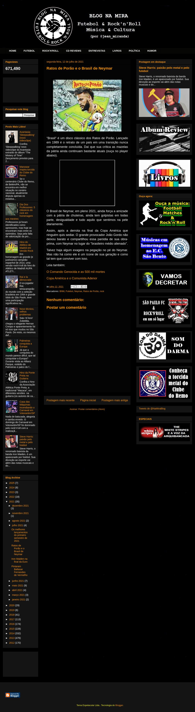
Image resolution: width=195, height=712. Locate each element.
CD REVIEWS (73, 50)
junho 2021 (18, 581)
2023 (12, 492)
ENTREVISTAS (97, 50)
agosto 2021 (19, 520)
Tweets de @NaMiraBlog (152, 408)
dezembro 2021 (20, 505)
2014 (12, 633)
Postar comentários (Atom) (91, 409)
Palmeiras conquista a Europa (26, 343)
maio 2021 (18, 585)
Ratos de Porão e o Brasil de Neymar (17, 549)
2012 (12, 642)
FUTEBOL (29, 50)
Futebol (69, 291)
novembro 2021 (20, 513)
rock (102, 291)
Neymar (78, 291)
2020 (12, 605)
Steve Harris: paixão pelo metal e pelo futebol (27, 441)
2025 (12, 483)
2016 (12, 624)
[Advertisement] (20, 89)
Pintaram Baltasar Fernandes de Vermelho (19, 570)
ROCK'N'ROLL (50, 50)
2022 (12, 496)
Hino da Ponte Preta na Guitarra (27, 375)
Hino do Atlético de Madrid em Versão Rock (26, 246)
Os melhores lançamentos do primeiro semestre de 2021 (19, 535)
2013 (12, 638)
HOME (12, 50)
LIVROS (117, 50)
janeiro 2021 (19, 599)
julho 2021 (18, 525)
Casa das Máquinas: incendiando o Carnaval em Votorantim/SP (27, 407)
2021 (12, 501)
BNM (62, 291)
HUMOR (151, 50)
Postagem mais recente (61, 400)
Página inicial (88, 400)
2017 (12, 619)
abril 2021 (17, 590)
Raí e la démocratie (25, 278)
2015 (12, 628)
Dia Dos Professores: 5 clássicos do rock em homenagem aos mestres (20, 211)
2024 (12, 487)
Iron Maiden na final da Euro (19, 560)
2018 (12, 614)
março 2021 (18, 595)
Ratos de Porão (91, 291)
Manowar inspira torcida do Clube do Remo (27, 171)
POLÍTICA (134, 50)
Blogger (119, 705)
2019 (12, 610)
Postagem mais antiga (115, 400)
